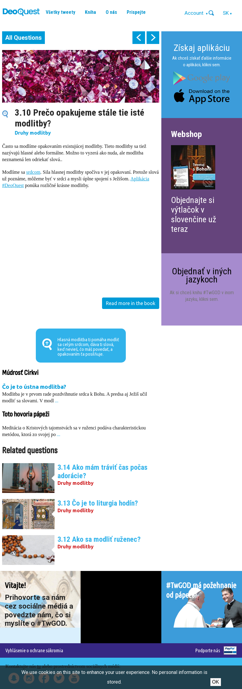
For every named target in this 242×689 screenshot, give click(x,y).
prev (138, 37)
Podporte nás (207, 650)
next (153, 37)
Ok (215, 681)
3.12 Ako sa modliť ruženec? (99, 539)
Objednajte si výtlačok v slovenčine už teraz (193, 214)
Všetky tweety (60, 12)
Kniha (90, 12)
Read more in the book (130, 303)
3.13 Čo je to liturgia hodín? (97, 503)
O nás (111, 12)
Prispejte (136, 12)
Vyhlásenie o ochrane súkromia (34, 650)
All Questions (23, 37)
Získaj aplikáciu (202, 47)
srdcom (33, 172)
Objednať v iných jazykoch (202, 275)
